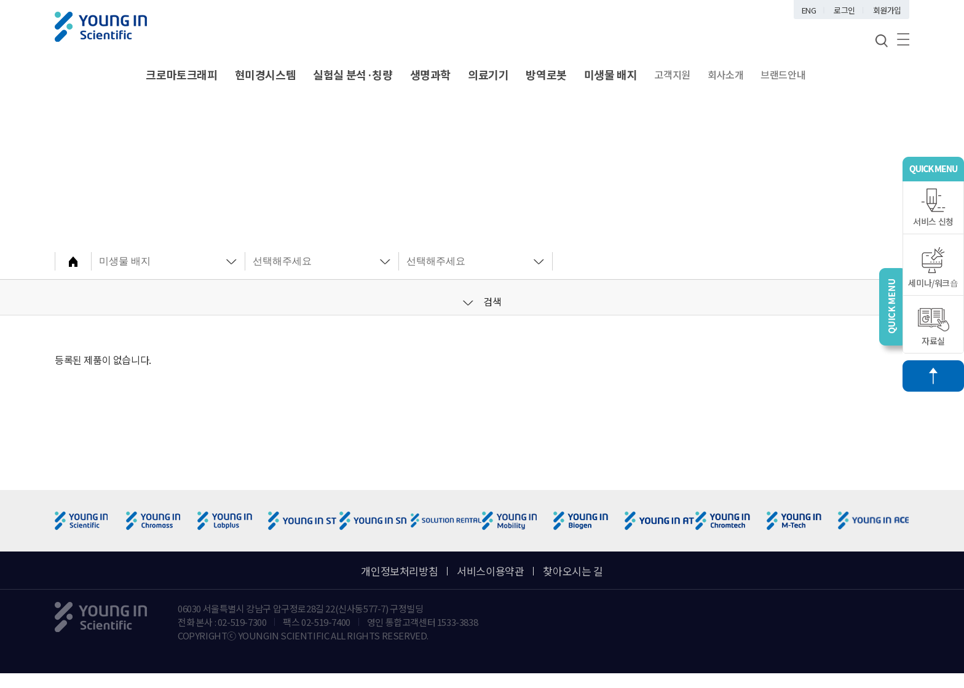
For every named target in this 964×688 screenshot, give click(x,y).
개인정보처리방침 (399, 571)
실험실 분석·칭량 (352, 74)
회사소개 (725, 74)
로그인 (844, 10)
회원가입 (887, 10)
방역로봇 (546, 74)
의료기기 (488, 74)
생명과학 (430, 74)
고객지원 (672, 74)
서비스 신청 (933, 207)
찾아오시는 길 (572, 571)
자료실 (933, 327)
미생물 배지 (611, 74)
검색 (482, 301)
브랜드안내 (783, 74)
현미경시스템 (265, 74)
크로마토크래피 (181, 74)
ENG (809, 10)
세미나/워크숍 (933, 268)
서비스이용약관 (490, 571)
